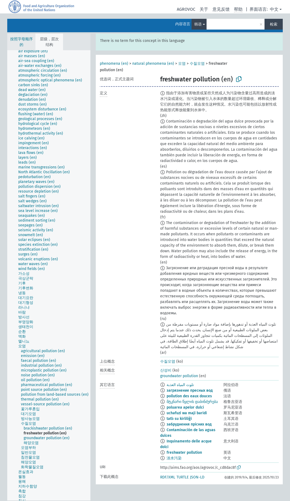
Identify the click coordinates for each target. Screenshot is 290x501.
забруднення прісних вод (189, 424)
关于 (204, 9)
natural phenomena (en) (153, 63)
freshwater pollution (184, 452)
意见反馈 (221, 9)
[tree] (48, 275)
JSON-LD (197, 477)
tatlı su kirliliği (179, 418)
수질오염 (197, 63)
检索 (273, 24)
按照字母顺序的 (21, 42)
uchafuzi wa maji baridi (187, 413)
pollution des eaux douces (189, 396)
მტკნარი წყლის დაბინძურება (192, 401)
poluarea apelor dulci (185, 407)
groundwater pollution (179, 376)
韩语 (198, 24)
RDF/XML (167, 477)
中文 (274, 9)
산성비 (165, 370)
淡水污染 (174, 458)
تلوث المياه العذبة (180, 385)
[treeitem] (35, 51)
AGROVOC (186, 9)
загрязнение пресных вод (190, 390)
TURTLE (183, 477)
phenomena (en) (114, 63)
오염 (182, 63)
